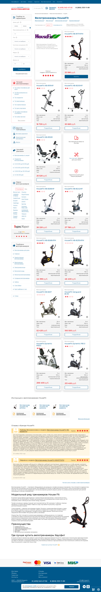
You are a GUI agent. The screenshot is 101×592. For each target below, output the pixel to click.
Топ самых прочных (20, 116)
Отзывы (41, 571)
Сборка (30, 1)
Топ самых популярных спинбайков (21, 112)
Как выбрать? (15, 1)
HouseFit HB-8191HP (46, 84)
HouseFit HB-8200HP (75, 84)
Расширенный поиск (21, 73)
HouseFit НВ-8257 (46, 291)
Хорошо (71, 586)
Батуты (18, 142)
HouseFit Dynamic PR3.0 (46, 343)
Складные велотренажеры (22, 278)
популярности (57, 25)
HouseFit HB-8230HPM (75, 239)
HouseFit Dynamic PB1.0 (75, 342)
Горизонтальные (74, 20)
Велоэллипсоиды (19, 271)
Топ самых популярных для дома (22, 88)
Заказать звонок (50, 8)
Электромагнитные (20, 267)
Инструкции (42, 573)
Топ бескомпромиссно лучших (21, 93)
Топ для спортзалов (20, 108)
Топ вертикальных (20, 101)
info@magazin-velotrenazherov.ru (83, 581)
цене (48, 25)
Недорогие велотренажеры (19, 159)
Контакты (59, 1)
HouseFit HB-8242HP (75, 188)
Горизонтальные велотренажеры (19, 258)
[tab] (19, 189)
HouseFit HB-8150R (46, 136)
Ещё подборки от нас (21, 289)
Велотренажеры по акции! (22, 155)
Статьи (16, 296)
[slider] (30, 27)
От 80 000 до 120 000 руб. (22, 171)
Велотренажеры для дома (22, 250)
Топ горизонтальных (20, 104)
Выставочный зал (46, 1)
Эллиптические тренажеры (21, 138)
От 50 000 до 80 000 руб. (22, 167)
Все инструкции (84, 419)
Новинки (17, 254)
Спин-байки (18, 285)
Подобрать (22, 69)
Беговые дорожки (22, 133)
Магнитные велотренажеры (22, 274)
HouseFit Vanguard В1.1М (75, 292)
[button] (21, 41)
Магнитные (49, 20)
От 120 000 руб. (19, 175)
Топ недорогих (19, 97)
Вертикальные (39, 20)
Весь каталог (21, 120)
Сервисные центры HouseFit (50, 545)
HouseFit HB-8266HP (46, 188)
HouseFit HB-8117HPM (75, 33)
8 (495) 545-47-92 (65, 7)
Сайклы (17, 282)
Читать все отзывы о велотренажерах (76, 482)
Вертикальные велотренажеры (19, 263)
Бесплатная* (73, 158)
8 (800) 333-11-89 (83, 7)
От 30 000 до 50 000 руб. (22, 164)
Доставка (23, 1)
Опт (54, 1)
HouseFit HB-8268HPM (46, 239)
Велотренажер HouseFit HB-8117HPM (49, 460)
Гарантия (36, 1)
